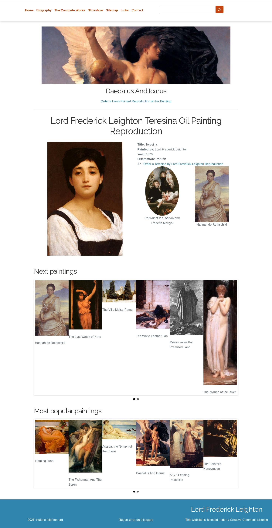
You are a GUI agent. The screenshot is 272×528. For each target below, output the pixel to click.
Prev (40, 337)
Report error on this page (136, 519)
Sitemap (112, 10)
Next (232, 337)
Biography (44, 10)
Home (29, 10)
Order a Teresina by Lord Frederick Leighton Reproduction (183, 164)
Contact (137, 10)
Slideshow (95, 10)
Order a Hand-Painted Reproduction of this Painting (136, 101)
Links (125, 10)
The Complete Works (69, 10)
